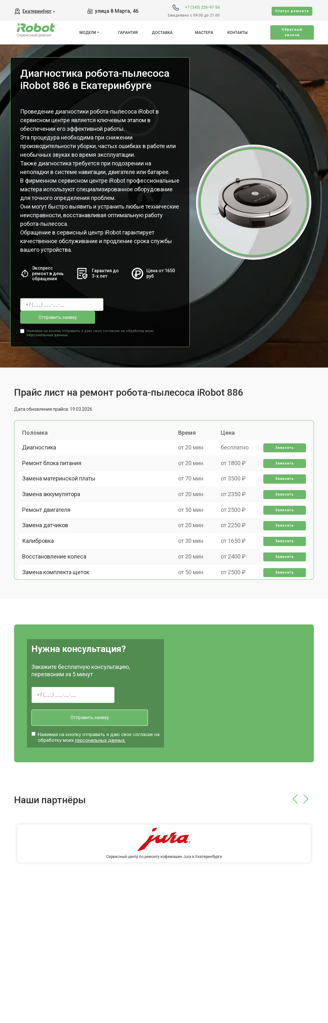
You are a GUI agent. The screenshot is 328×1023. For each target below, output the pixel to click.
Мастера (204, 32)
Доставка (162, 32)
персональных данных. (48, 320)
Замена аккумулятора (54, 509)
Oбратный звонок (292, 32)
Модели (87, 32)
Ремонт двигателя (49, 531)
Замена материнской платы (62, 486)
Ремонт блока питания (55, 464)
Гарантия (128, 32)
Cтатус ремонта (292, 11)
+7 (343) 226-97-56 (202, 7)
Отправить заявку (135, 304)
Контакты (237, 32)
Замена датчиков (48, 553)
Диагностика (42, 442)
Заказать (282, 442)
